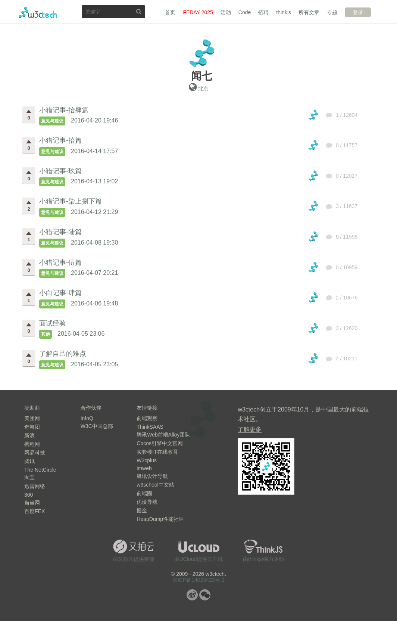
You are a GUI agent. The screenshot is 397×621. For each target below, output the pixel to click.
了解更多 (250, 429)
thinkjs (283, 12)
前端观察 (147, 418)
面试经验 (52, 323)
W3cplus (147, 460)
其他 (45, 334)
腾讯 (29, 461)
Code (244, 12)
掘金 (142, 510)
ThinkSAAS (150, 427)
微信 (204, 594)
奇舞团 (32, 427)
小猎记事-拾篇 (60, 140)
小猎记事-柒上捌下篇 (70, 201)
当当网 (32, 503)
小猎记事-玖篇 (60, 171)
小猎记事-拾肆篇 (63, 110)
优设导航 (147, 502)
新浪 (29, 435)
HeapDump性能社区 (160, 519)
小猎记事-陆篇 (60, 232)
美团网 (32, 418)
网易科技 (34, 453)
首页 (170, 12)
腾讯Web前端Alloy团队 (163, 435)
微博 (192, 594)
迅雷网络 (34, 486)
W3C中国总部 (97, 426)
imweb (144, 468)
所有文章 (308, 12)
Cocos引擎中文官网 (160, 443)
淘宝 (29, 478)
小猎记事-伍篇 (60, 262)
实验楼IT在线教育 (157, 452)
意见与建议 (52, 121)
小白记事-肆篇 (60, 292)
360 (28, 495)
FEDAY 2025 (198, 12)
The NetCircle (40, 470)
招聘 (263, 12)
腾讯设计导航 (152, 476)
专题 (332, 12)
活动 (226, 12)
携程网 (32, 444)
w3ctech (38, 12)
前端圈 (144, 493)
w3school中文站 (155, 485)
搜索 (139, 11)
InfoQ (87, 418)
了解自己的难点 (62, 353)
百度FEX (34, 511)
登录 (358, 12)
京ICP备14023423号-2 (198, 580)
